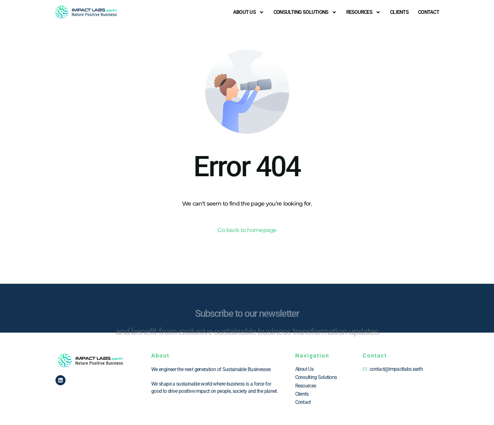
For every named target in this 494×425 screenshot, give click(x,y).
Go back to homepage (246, 230)
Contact (428, 12)
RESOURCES (363, 12)
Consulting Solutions (305, 12)
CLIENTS (399, 12)
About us (248, 12)
